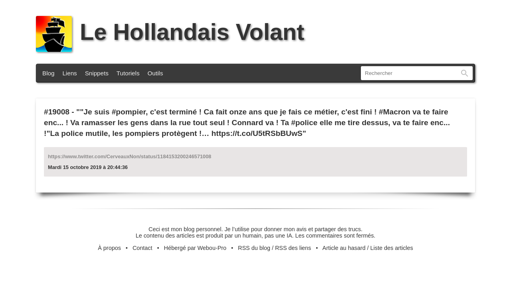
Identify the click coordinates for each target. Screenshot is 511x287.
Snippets (97, 73)
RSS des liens (293, 248)
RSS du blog (254, 248)
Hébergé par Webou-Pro (195, 248)
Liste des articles (391, 248)
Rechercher (465, 73)
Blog (48, 73)
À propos (109, 248)
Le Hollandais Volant (170, 32)
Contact (143, 248)
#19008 (56, 112)
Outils (155, 73)
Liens (69, 73)
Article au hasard (344, 248)
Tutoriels (128, 73)
